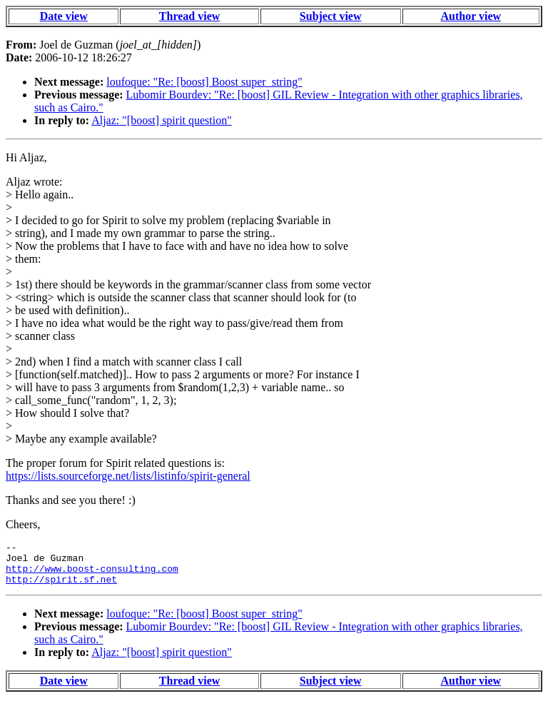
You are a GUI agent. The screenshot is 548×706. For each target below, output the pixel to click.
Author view (471, 16)
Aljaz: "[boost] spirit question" (161, 120)
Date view (64, 16)
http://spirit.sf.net (61, 587)
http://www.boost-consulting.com (92, 574)
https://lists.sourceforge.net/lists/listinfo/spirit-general (128, 476)
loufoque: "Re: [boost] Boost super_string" (204, 82)
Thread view (189, 16)
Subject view (331, 16)
